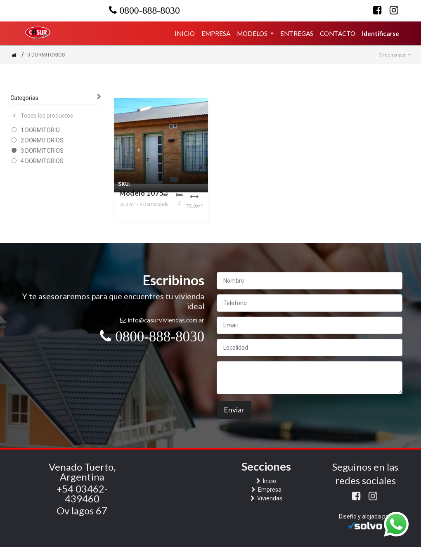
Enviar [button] (234, 409)
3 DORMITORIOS (42, 150)
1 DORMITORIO (40, 130)
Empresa (269, 489)
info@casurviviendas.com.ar (166, 320)
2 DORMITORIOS (42, 140)
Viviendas (269, 498)
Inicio (269, 481)
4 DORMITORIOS (42, 161)
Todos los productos (43, 115)
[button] (395, 55)
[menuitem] (184, 34)
